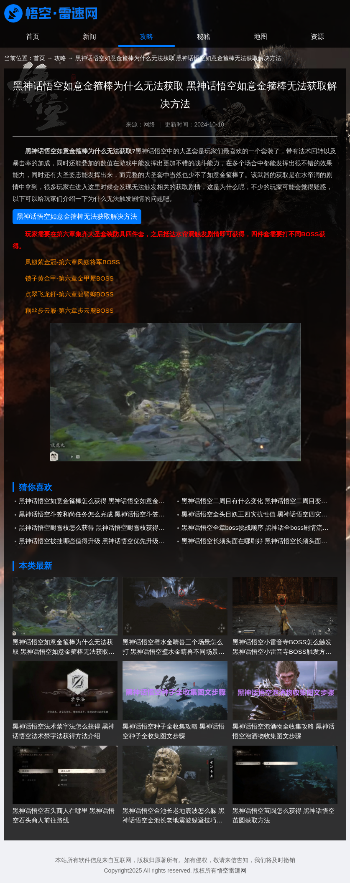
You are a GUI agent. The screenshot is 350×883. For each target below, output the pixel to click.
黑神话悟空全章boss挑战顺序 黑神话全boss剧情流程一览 (259, 527)
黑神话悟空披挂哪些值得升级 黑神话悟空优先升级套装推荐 (97, 541)
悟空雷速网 (231, 871)
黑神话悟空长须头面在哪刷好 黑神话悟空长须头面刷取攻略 (259, 541)
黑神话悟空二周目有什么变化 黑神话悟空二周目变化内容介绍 (259, 501)
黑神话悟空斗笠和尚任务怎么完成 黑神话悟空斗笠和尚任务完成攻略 (97, 514)
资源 (317, 37)
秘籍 (203, 37)
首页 (32, 37)
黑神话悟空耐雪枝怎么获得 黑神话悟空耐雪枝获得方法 (95, 527)
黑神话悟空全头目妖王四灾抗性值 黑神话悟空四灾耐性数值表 (259, 514)
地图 (260, 37)
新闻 (89, 37)
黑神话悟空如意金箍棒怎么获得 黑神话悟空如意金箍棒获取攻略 (97, 501)
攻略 (146, 37)
